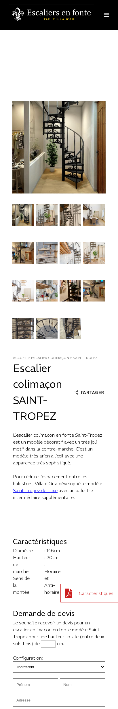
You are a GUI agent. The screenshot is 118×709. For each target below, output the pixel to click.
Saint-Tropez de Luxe (35, 490)
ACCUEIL (20, 358)
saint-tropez (85, 358)
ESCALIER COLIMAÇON (50, 358)
